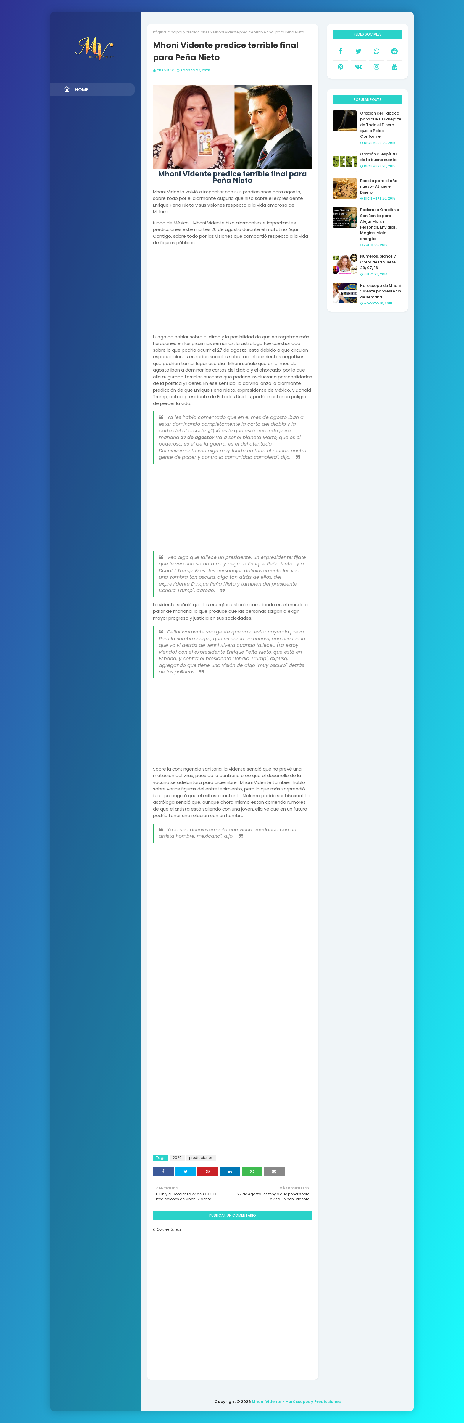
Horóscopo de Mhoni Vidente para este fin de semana (380, 291)
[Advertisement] (232, 292)
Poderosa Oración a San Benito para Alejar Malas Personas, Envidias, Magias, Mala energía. (379, 224)
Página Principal (167, 32)
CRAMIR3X (165, 70)
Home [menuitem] (75, 89)
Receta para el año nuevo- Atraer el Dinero (378, 186)
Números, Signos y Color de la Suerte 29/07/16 (378, 262)
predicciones (198, 32)
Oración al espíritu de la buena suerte (378, 157)
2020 (177, 1157)
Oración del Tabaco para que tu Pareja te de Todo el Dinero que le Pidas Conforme (380, 124)
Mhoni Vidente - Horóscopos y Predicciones (296, 1401)
